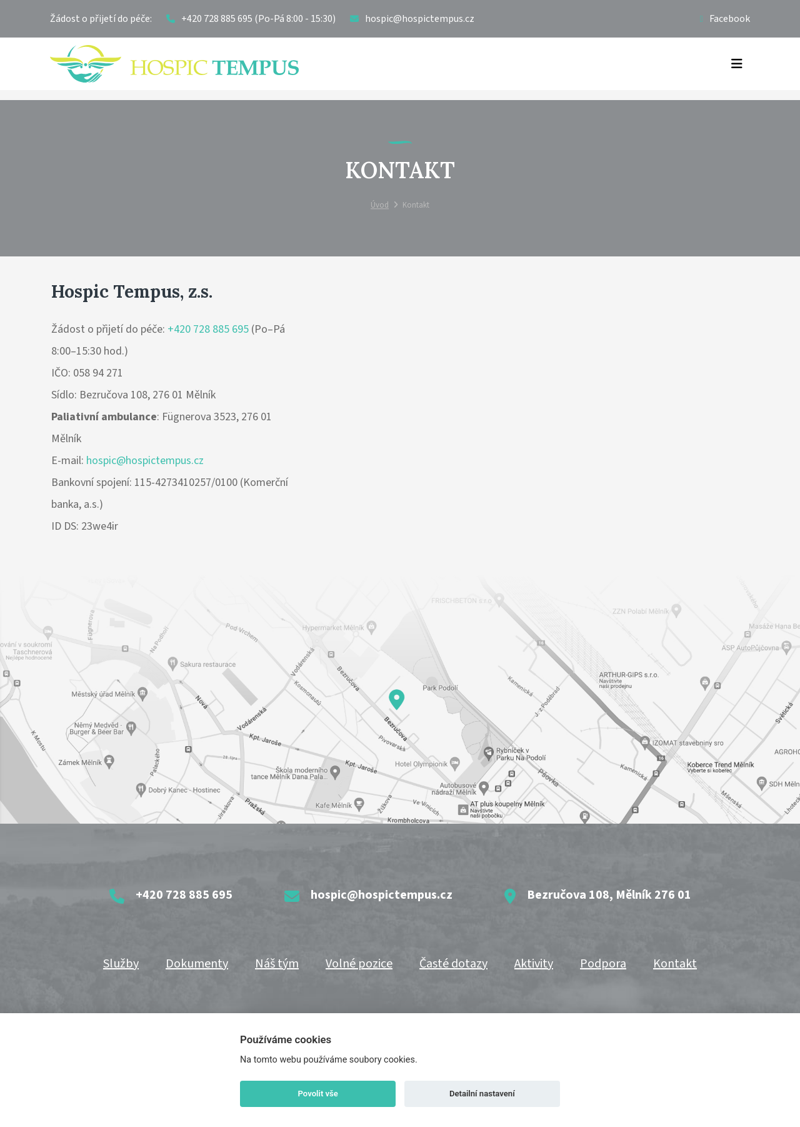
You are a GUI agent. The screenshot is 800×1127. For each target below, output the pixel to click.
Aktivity (533, 964)
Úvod (380, 205)
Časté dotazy (453, 964)
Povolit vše (318, 1093)
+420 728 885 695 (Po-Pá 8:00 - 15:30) (251, 19)
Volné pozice (359, 964)
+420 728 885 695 (208, 329)
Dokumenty (197, 964)
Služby (121, 964)
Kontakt (675, 964)
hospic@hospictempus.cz (145, 460)
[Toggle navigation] (737, 64)
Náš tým (277, 964)
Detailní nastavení (482, 1093)
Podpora (603, 964)
